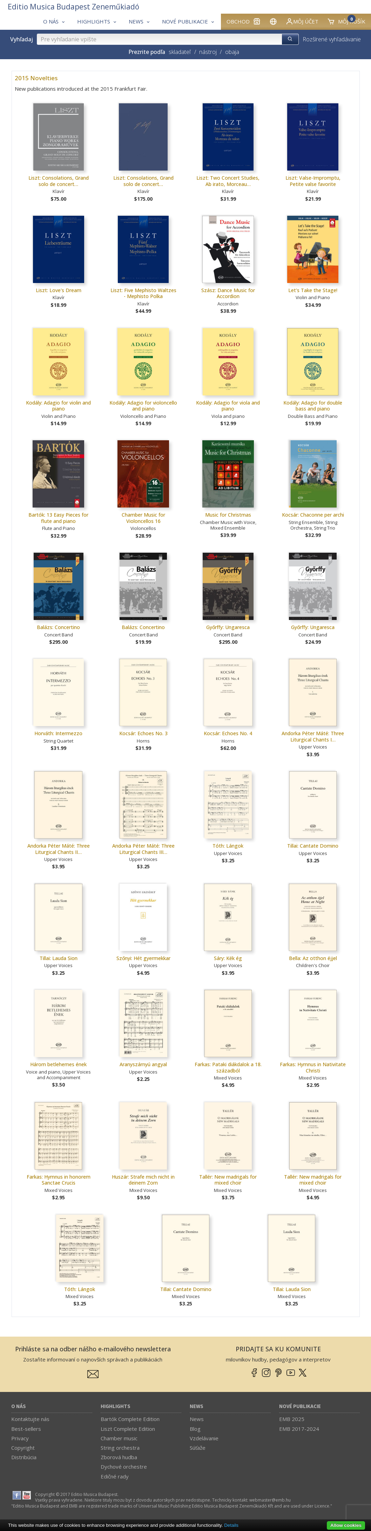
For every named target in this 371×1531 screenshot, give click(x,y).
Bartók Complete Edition (130, 1418)
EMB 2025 (291, 1418)
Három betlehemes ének (58, 1064)
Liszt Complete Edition (128, 1428)
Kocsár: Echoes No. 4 (228, 733)
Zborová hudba (119, 1457)
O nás (18, 1406)
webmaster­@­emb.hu (270, 1500)
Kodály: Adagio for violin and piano (58, 405)
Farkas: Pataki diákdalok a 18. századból (228, 1067)
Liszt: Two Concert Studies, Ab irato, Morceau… (227, 180)
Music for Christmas (228, 514)
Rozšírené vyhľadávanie (332, 39)
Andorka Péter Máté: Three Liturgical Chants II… (58, 848)
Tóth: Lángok (228, 845)
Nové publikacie (300, 1406)
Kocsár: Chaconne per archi (313, 514)
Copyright (23, 1447)
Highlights (115, 1406)
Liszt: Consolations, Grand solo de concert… (58, 180)
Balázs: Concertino (58, 627)
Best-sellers (26, 1428)
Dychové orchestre (124, 1466)
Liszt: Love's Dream (58, 290)
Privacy (20, 1438)
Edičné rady (115, 1476)
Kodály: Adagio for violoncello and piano (143, 405)
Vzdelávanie (204, 1438)
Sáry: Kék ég (228, 958)
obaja (232, 52)
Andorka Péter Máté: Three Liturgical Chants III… (143, 848)
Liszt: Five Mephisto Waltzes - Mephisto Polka (143, 293)
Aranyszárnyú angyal (143, 1064)
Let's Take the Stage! (312, 290)
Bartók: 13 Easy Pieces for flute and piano (58, 517)
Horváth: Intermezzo (58, 733)
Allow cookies (346, 1525)
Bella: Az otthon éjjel (313, 958)
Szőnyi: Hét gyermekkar (143, 958)
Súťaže (197, 1447)
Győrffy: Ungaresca (228, 627)
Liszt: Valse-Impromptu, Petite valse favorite (312, 180)
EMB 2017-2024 (299, 1428)
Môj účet (301, 21)
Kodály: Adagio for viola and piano (228, 405)
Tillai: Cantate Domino (312, 845)
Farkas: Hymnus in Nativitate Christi (313, 1067)
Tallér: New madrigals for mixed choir (228, 1179)
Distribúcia (23, 1457)
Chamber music (119, 1438)
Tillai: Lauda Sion (58, 958)
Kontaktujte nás (30, 1418)
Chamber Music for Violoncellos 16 (143, 517)
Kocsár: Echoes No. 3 (143, 733)
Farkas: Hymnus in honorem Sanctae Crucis (58, 1179)
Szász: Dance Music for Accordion (228, 293)
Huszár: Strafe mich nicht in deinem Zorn (143, 1179)
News (196, 1406)
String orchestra (120, 1447)
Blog (195, 1428)
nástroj (208, 52)
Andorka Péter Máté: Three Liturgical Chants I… (313, 736)
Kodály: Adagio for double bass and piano (312, 405)
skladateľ (180, 52)
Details (231, 1525)
